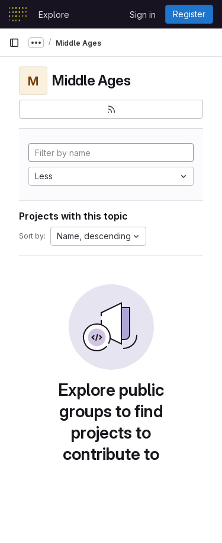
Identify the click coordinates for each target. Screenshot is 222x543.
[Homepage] (18, 14)
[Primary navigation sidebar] (14, 42)
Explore (53, 14)
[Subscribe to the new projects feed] (111, 109)
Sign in (143, 14)
